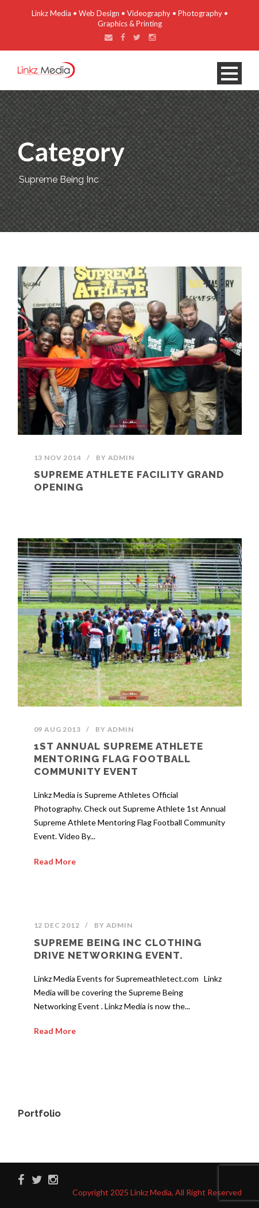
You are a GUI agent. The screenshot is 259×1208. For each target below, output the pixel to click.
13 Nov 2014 (58, 457)
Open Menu (229, 73)
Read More (55, 861)
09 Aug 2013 (57, 729)
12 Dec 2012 (57, 925)
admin (121, 457)
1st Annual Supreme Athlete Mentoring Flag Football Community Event (118, 758)
